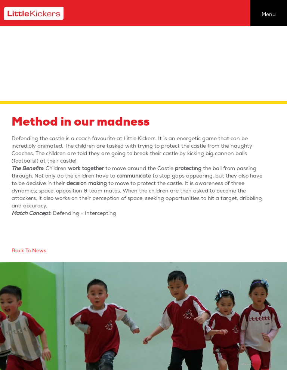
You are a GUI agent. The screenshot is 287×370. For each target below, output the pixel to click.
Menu (269, 14)
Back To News (29, 250)
